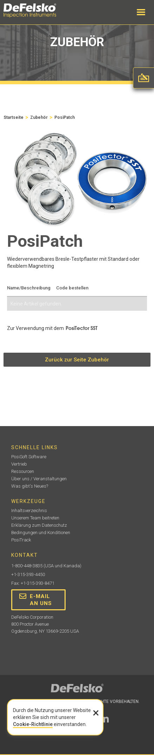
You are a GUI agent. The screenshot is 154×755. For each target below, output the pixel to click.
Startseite (14, 117)
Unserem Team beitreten (35, 517)
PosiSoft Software (28, 456)
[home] (37, 10)
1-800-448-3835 (26, 565)
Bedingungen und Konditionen (40, 532)
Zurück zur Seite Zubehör (77, 360)
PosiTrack (21, 539)
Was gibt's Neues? (29, 486)
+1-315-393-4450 (28, 574)
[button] (141, 12)
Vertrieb (19, 464)
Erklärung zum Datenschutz (39, 525)
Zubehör (39, 117)
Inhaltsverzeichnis (29, 510)
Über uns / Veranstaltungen (39, 478)
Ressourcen (22, 471)
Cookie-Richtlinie (33, 724)
